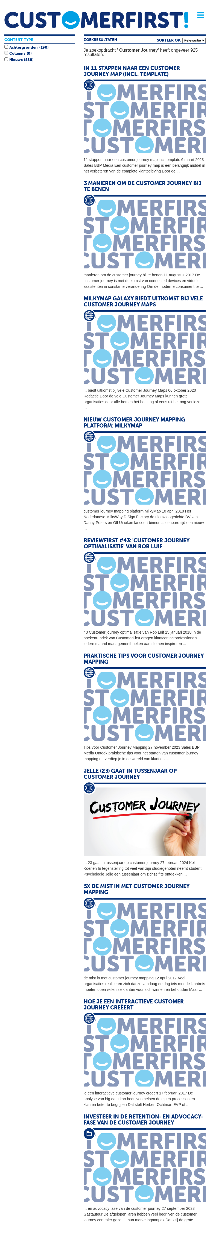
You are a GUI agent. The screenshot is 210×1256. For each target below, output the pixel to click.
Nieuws (15, 60)
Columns (17, 53)
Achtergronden (23, 47)
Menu (199, 15)
